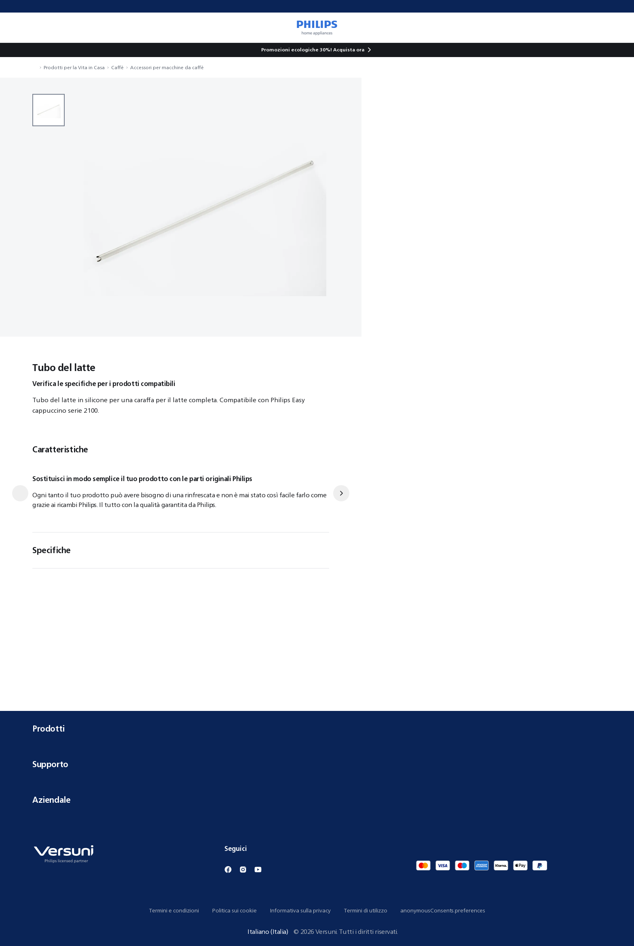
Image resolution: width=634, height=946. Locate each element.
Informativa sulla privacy (300, 910)
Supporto (317, 764)
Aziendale (317, 800)
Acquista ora (348, 49)
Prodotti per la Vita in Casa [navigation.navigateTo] (74, 67)
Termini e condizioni (174, 910)
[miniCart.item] (616, 27)
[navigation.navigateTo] (34, 67)
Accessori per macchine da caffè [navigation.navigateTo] (167, 67)
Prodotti (317, 728)
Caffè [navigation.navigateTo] (117, 67)
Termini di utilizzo (365, 910)
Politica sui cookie (234, 910)
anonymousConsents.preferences (442, 910)
